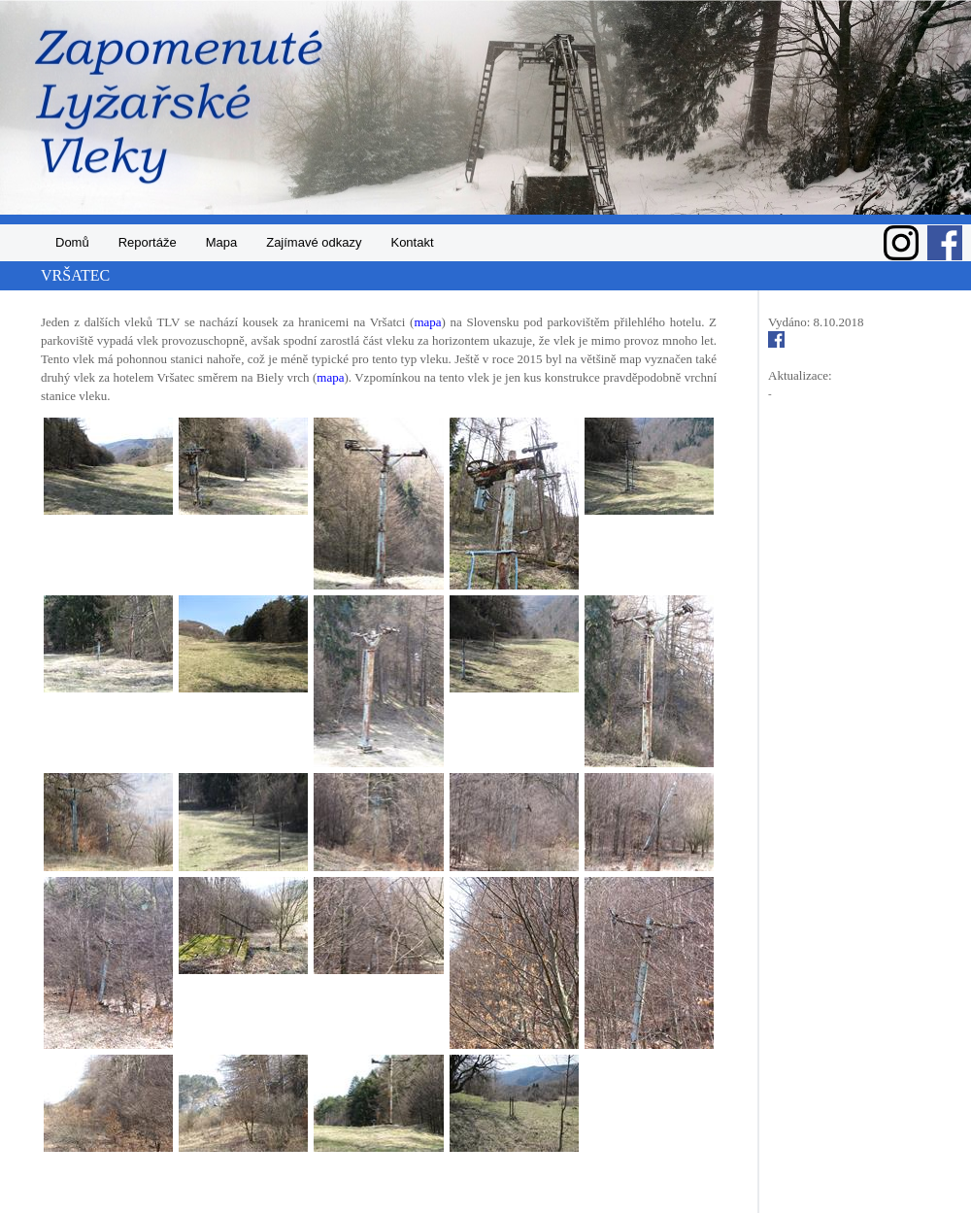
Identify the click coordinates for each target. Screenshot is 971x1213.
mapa (427, 322)
